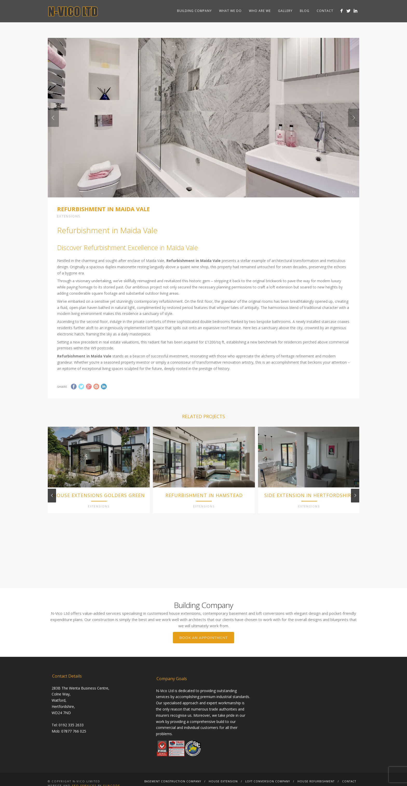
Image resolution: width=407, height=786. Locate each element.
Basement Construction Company (172, 781)
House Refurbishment (316, 781)
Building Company (194, 11)
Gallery (285, 11)
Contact (325, 11)
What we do (230, 11)
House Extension (223, 781)
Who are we (260, 11)
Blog (304, 11)
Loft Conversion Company (267, 781)
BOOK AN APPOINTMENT (203, 638)
